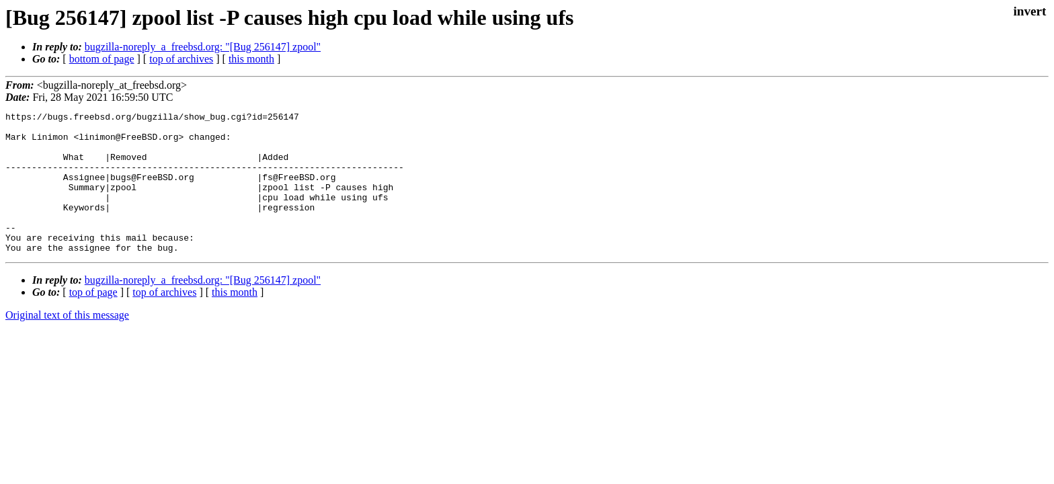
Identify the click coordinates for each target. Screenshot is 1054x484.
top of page (93, 320)
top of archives (181, 59)
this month (251, 59)
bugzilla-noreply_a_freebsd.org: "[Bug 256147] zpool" (203, 46)
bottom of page (101, 59)
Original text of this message (67, 343)
